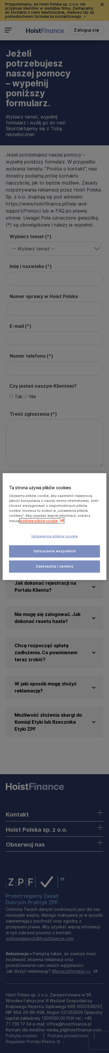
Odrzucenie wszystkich (54, 551)
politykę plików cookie (39, 521)
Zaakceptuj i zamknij (54, 566)
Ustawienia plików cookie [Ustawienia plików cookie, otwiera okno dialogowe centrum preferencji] (54, 536)
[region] (54, 526)
